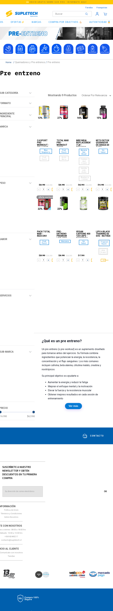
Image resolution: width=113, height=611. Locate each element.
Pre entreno (53, 62)
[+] (48, 189)
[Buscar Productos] (87, 14)
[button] (56, 2)
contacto (97, 436)
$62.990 (31, 416)
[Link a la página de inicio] (9, 62)
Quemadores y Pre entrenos (30, 62)
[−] (38, 189)
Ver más (73, 406)
